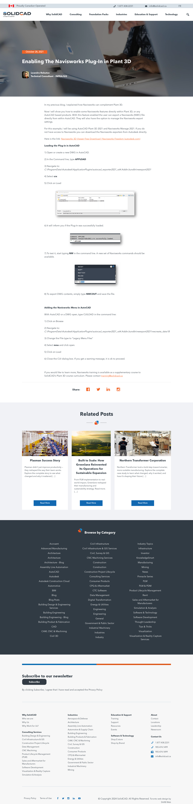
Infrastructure (145, 548)
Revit (145, 595)
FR (180, 6)
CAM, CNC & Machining (54, 631)
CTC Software (100, 591)
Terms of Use (46, 798)
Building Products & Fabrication (82, 737)
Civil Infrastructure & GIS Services (99, 548)
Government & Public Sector (99, 623)
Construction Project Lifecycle (99, 572)
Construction (99, 562)
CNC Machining (29, 751)
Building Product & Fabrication (54, 622)
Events (114, 730)
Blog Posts (54, 600)
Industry (99, 637)
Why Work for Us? (30, 726)
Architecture (54, 553)
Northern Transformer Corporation (143, 460)
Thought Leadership (145, 622)
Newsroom (156, 730)
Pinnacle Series (145, 577)
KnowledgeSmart (145, 558)
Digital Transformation (99, 600)
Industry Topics (145, 544)
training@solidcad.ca (112, 376)
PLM (145, 581)
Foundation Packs (98, 14)
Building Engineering (54, 613)
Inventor (145, 553)
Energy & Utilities (100, 605)
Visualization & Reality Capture (36, 771)
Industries (121, 14)
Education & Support (146, 14)
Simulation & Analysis (145, 608)
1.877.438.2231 (162, 743)
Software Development (145, 617)
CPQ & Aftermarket (100, 586)
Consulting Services (99, 577)
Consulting (76, 14)
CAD (54, 627)
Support (114, 722)
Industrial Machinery (99, 628)
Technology (171, 14)
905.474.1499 (161, 747)
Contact (154, 719)
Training (114, 719)
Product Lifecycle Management (145, 591)
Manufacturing (145, 562)
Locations (155, 722)
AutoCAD (54, 572)
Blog (54, 595)
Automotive (54, 586)
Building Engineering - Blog (54, 617)
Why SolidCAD (54, 14)
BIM (54, 591)
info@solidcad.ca (163, 757)
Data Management (99, 595)
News (145, 572)
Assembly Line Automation (54, 567)
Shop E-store (117, 740)
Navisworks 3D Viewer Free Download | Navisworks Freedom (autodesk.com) (100, 139)
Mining (145, 567)
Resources (115, 726)
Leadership (156, 726)
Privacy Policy (95, 690)
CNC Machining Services (99, 558)
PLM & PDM (145, 586)
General (99, 619)
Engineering (99, 609)
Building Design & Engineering (36, 736)
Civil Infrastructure (99, 544)
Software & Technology (145, 613)
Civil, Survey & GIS (99, 553)
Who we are (27, 719)
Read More (45, 503)
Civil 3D (54, 636)
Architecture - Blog (54, 562)
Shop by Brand (118, 743)
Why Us (25, 722)
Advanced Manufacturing (54, 548)
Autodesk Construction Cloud (54, 581)
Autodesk (54, 577)
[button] (188, 14)
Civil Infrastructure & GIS (33, 740)
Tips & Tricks (145, 627)
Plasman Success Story (45, 460)
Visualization (145, 631)
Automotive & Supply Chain (80, 730)
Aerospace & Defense (78, 719)
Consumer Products (100, 581)
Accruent (54, 544)
